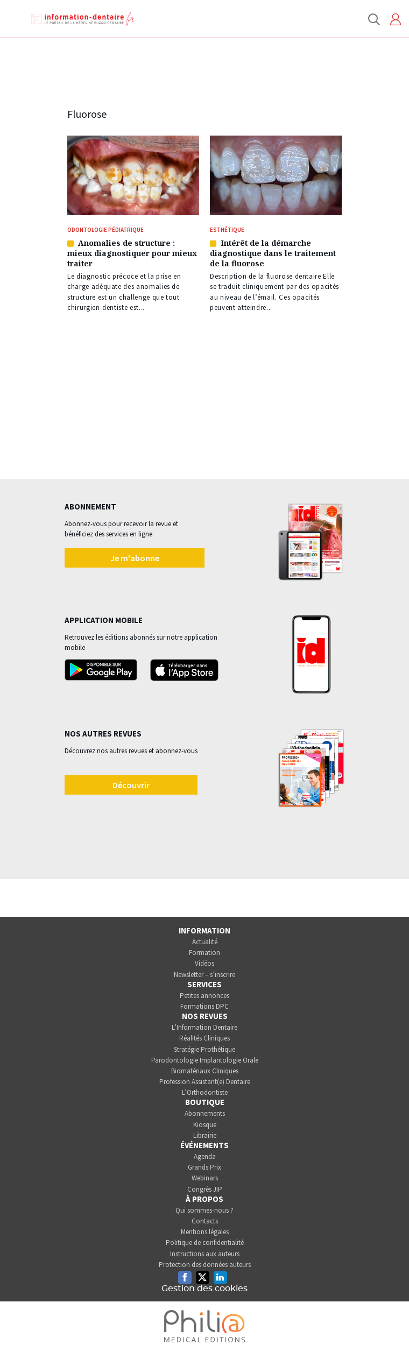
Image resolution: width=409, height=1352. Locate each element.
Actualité (204, 941)
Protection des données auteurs (205, 1264)
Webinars (205, 1178)
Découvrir (131, 785)
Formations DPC (204, 1006)
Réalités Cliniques (204, 1038)
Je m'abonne (134, 558)
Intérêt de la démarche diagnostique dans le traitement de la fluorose (273, 253)
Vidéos (204, 963)
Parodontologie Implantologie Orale (204, 1060)
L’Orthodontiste (205, 1092)
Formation (204, 952)
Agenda (205, 1156)
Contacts (205, 1221)
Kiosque (204, 1124)
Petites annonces (204, 995)
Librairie (204, 1135)
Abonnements (205, 1113)
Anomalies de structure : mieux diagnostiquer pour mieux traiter (132, 253)
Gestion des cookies (204, 1288)
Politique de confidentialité (205, 1242)
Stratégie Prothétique (204, 1049)
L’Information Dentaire (204, 1027)
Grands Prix (204, 1167)
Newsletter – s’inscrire (204, 974)
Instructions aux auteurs (204, 1253)
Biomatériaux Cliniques (204, 1070)
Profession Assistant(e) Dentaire (204, 1081)
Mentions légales (205, 1231)
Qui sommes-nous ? (204, 1210)
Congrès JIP (204, 1189)
